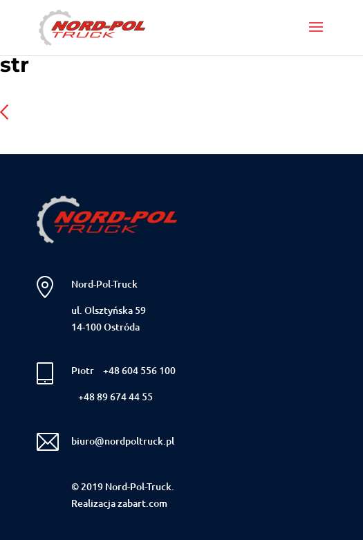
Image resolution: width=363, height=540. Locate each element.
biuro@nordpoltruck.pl (122, 440)
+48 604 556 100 (139, 370)
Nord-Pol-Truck (104, 283)
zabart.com (142, 503)
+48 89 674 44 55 (115, 396)
